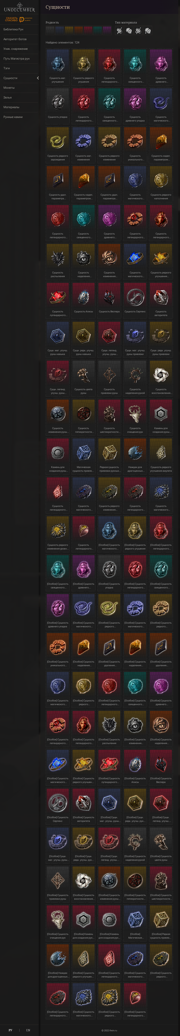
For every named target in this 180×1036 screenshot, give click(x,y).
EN (28, 1030)
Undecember (19, 7)
